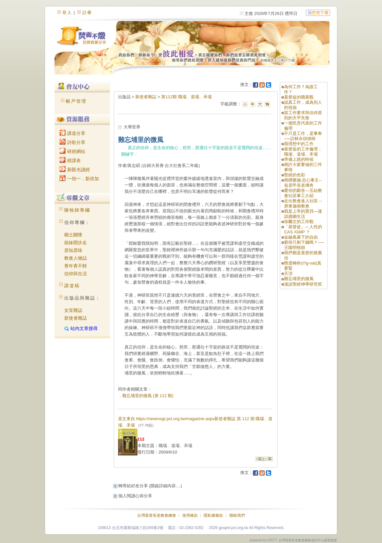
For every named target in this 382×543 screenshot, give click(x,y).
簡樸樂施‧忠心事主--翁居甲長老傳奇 (303, 183)
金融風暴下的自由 (301, 237)
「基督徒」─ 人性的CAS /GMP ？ (303, 229)
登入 (67, 12)
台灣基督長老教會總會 (156, 515)
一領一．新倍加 (79, 178)
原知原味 (73, 250)
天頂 (288, 273)
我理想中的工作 (299, 143)
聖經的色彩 (294, 174)
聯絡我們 (237, 515)
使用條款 (190, 515)
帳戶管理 (76, 101)
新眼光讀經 (74, 169)
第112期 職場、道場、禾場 (186, 96)
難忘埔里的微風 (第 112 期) (147, 395)
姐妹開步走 (75, 242)
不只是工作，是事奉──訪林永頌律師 (303, 136)
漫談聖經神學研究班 (303, 284)
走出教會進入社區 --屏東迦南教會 (303, 203)
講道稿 (72, 285)
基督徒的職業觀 (299, 97)
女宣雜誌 (73, 310)
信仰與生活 (75, 273)
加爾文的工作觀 (299, 221)
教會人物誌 (75, 258)
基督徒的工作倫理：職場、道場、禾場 (303, 152)
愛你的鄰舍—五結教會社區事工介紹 (303, 193)
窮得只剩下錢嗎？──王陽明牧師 (304, 245)
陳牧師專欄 (77, 210)
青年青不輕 (75, 265)
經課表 (70, 160)
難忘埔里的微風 (299, 278)
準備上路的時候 (299, 159)
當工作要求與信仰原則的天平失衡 (303, 115)
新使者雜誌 (75, 318)
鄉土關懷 (73, 234)
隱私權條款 (213, 515)
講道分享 (72, 133)
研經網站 (72, 151)
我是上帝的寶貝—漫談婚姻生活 (303, 214)
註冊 (87, 12)
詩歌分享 (72, 142)
